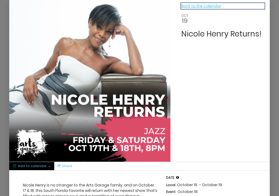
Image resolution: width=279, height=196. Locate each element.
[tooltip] (177, 177)
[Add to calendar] (31, 166)
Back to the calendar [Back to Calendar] (201, 6)
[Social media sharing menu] (64, 166)
